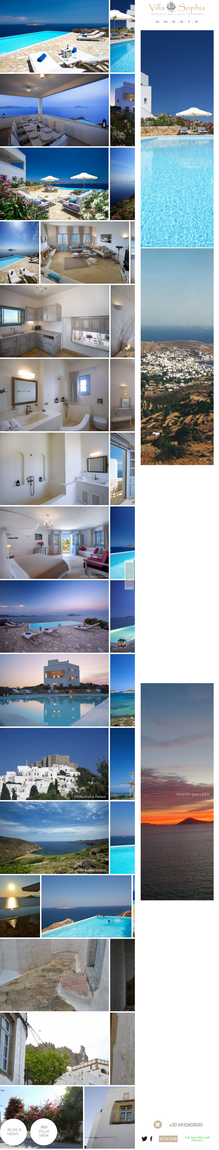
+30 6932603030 (186, 1124)
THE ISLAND (198, 359)
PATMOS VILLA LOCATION (185, 577)
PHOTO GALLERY (193, 795)
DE (181, 21)
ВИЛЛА (203, 142)
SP (196, 21)
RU (157, 21)
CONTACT (200, 1012)
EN (165, 21)
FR (173, 21)
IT (189, 21)
